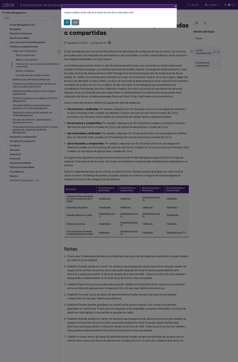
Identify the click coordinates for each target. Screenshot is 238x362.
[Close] (175, 6)
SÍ (67, 22)
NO (75, 22)
